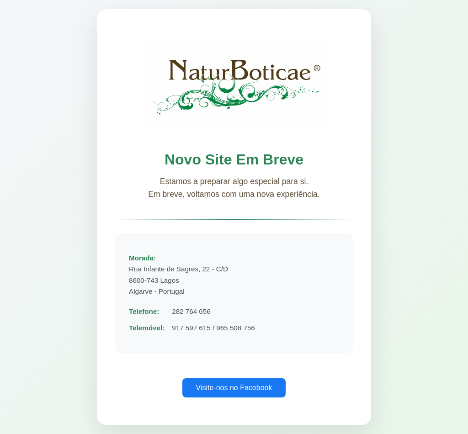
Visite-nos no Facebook (234, 388)
